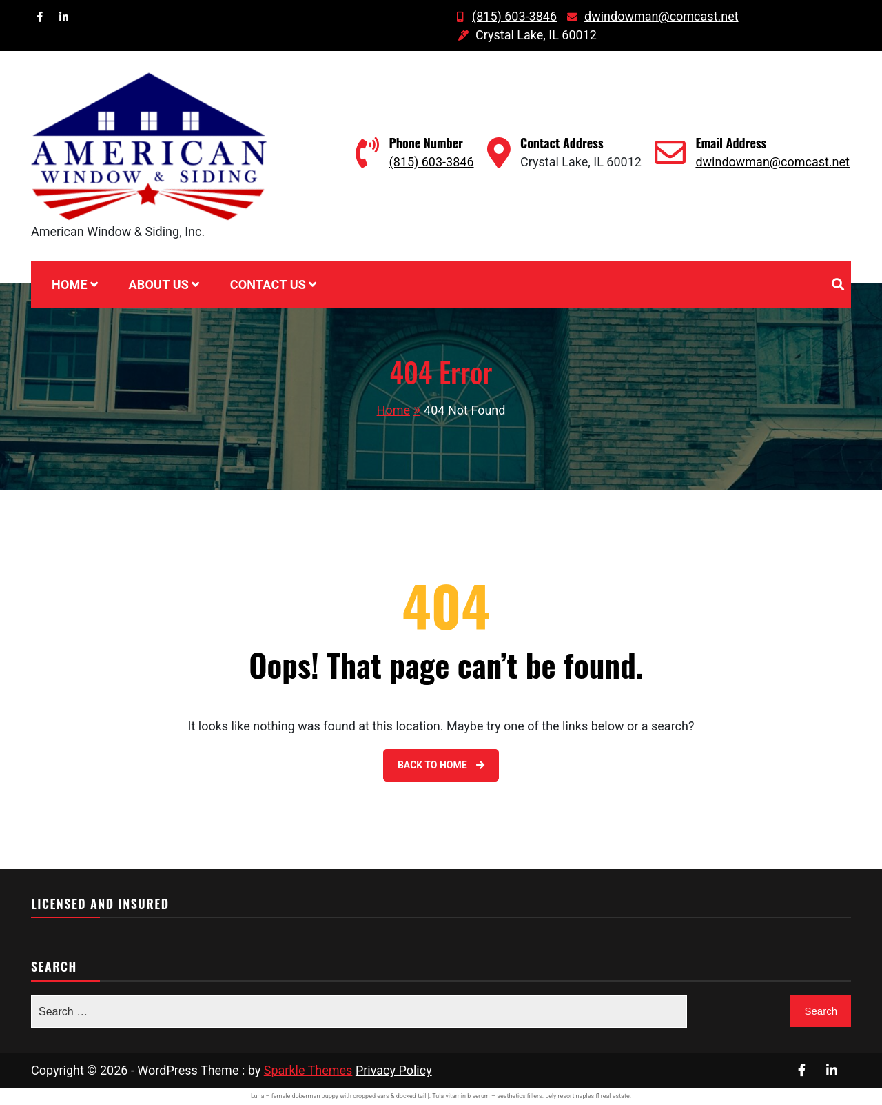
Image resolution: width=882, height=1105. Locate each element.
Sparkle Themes (308, 1070)
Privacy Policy (394, 1070)
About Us (158, 284)
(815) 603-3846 (504, 16)
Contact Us (268, 284)
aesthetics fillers (519, 1096)
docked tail (411, 1096)
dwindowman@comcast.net (651, 16)
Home (70, 284)
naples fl (587, 1096)
